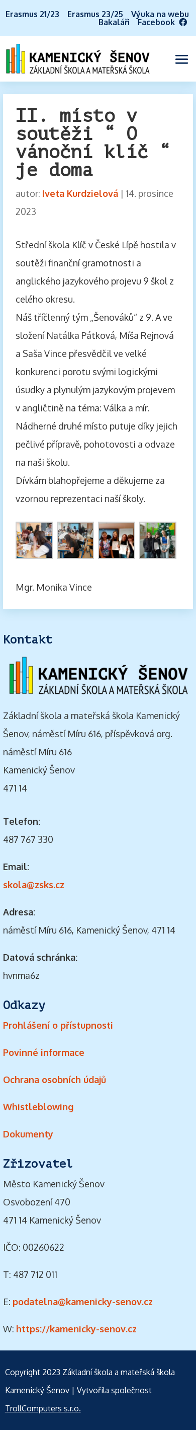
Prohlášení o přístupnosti (58, 1025)
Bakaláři (114, 22)
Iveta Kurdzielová (80, 193)
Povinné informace (43, 1052)
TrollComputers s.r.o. (43, 1408)
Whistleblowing (38, 1106)
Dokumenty (28, 1133)
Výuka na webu (160, 14)
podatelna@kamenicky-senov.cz (83, 1301)
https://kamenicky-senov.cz (76, 1328)
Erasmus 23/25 (95, 14)
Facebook (165, 22)
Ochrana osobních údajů (54, 1079)
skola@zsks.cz (33, 884)
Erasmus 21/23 (32, 14)
